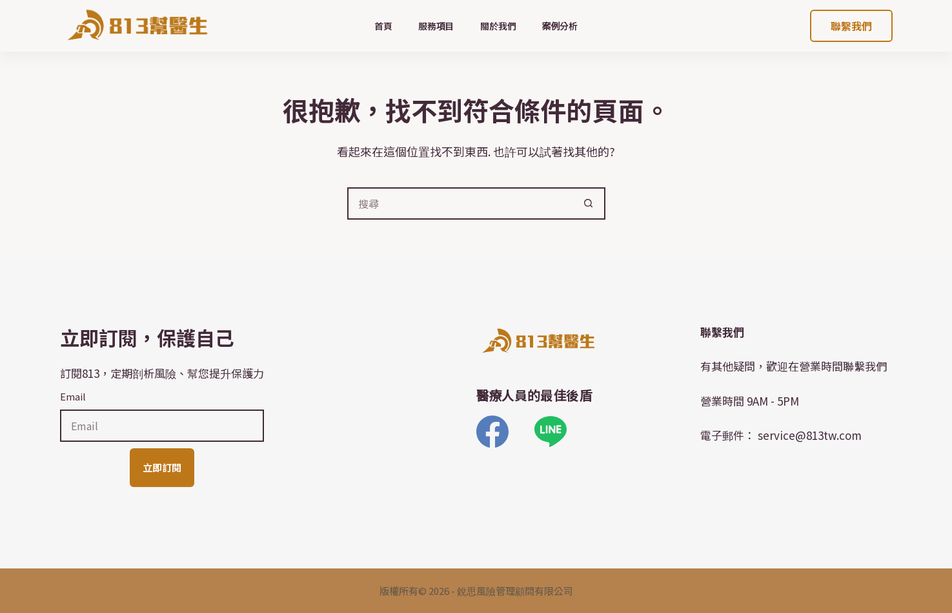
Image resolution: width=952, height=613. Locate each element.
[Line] (550, 431)
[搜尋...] (460, 203)
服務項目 (436, 25)
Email (73, 396)
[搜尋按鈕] (589, 203)
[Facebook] (492, 431)
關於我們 (498, 25)
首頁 (383, 25)
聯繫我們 (851, 26)
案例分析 (560, 25)
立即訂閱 (162, 467)
